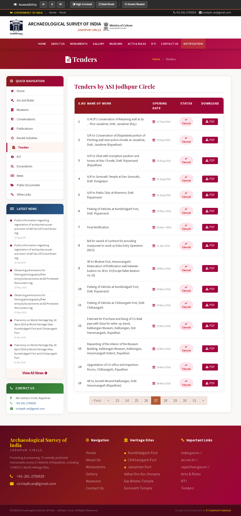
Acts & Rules (191, 474)
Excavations (21, 166)
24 (127, 400)
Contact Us (95, 488)
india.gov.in (191, 452)
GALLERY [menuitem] (98, 43)
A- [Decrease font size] (43, 4)
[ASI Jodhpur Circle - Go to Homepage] (71, 27)
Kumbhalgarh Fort (141, 452)
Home (52, 13)
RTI (15, 157)
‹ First (96, 400)
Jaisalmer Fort (138, 466)
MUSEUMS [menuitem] (116, 43)
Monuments (95, 466)
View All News (35, 373)
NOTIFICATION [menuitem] (193, 43)
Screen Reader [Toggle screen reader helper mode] (135, 4)
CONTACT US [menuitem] (169, 43)
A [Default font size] (52, 4)
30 (185, 400)
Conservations (22, 119)
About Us (93, 459)
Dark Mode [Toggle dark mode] (106, 4)
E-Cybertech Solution (218, 510)
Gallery (91, 474)
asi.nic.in (189, 459)
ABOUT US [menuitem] (58, 43)
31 (194, 400)
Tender (20, 147)
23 (117, 400)
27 (156, 400)
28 (165, 400)
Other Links (20, 195)
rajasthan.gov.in (195, 466)
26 (146, 400)
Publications (21, 129)
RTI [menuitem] (153, 43)
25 (136, 400)
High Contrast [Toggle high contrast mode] (82, 4)
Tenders (187, 488)
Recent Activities (23, 138)
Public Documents (25, 185)
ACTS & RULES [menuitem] (137, 43)
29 (175, 400)
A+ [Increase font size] (60, 4)
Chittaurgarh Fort (140, 459)
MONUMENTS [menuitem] (79, 43)
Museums (19, 110)
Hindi (62, 13)
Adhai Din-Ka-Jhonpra (142, 474)
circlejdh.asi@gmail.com (215, 13)
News (16, 176)
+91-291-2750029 (184, 13)
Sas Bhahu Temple (139, 481)
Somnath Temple (138, 488)
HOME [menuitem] (42, 43)
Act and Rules (22, 100)
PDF (210, 122)
